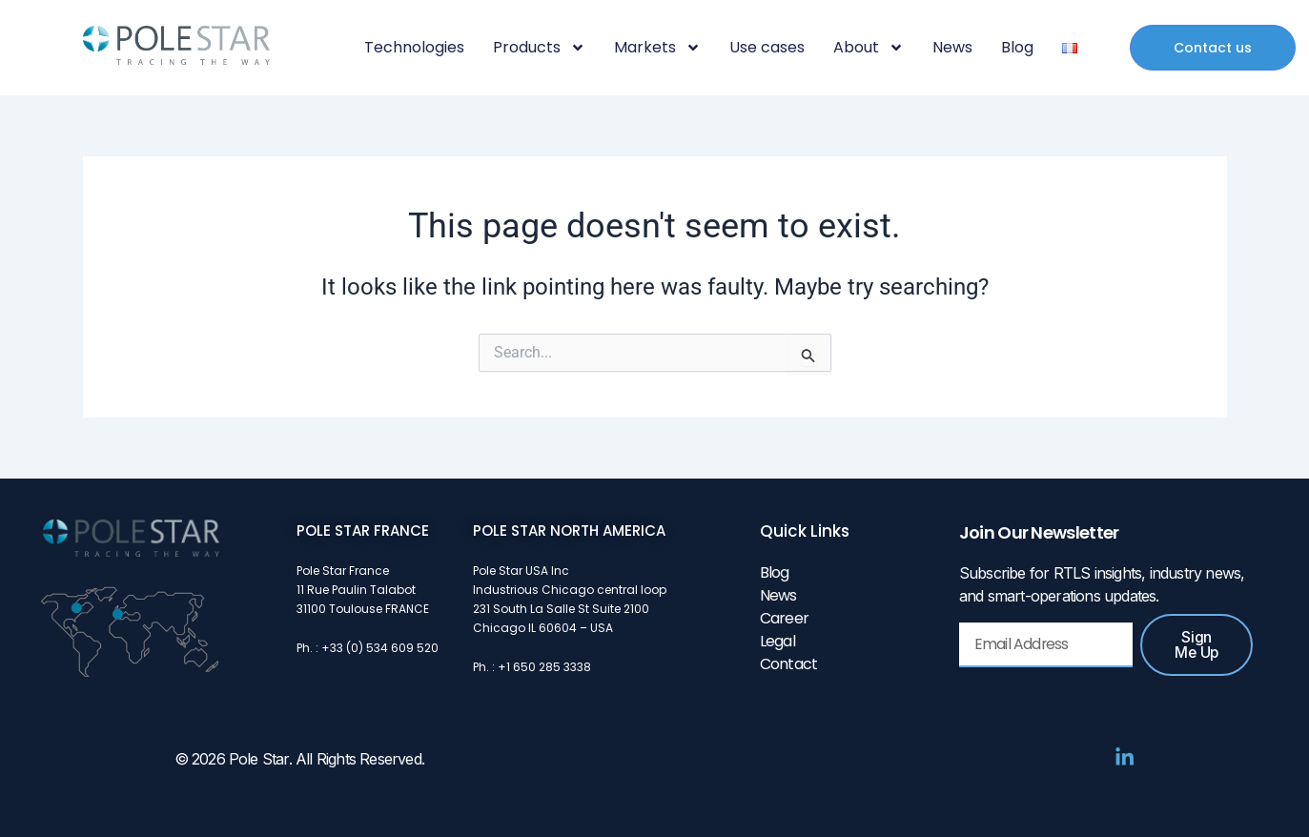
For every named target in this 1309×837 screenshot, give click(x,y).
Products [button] (539, 47)
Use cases (767, 47)
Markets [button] (657, 47)
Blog (1017, 47)
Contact (788, 664)
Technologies (414, 47)
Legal (777, 641)
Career (784, 618)
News (952, 47)
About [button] (868, 47)
